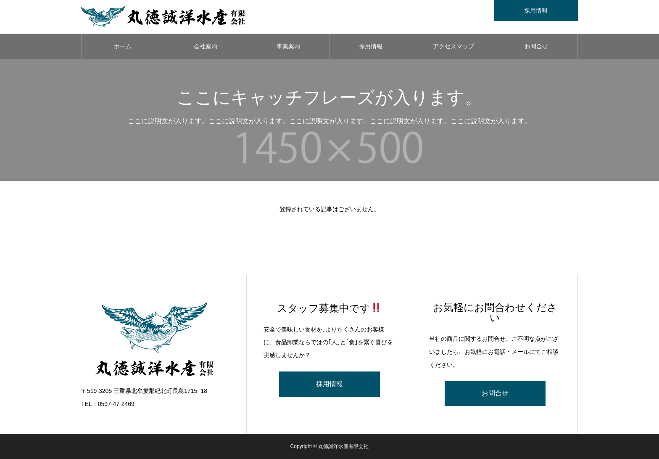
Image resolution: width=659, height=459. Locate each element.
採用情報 (370, 46)
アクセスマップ (453, 46)
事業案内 (288, 46)
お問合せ (536, 46)
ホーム (123, 46)
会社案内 (205, 46)
